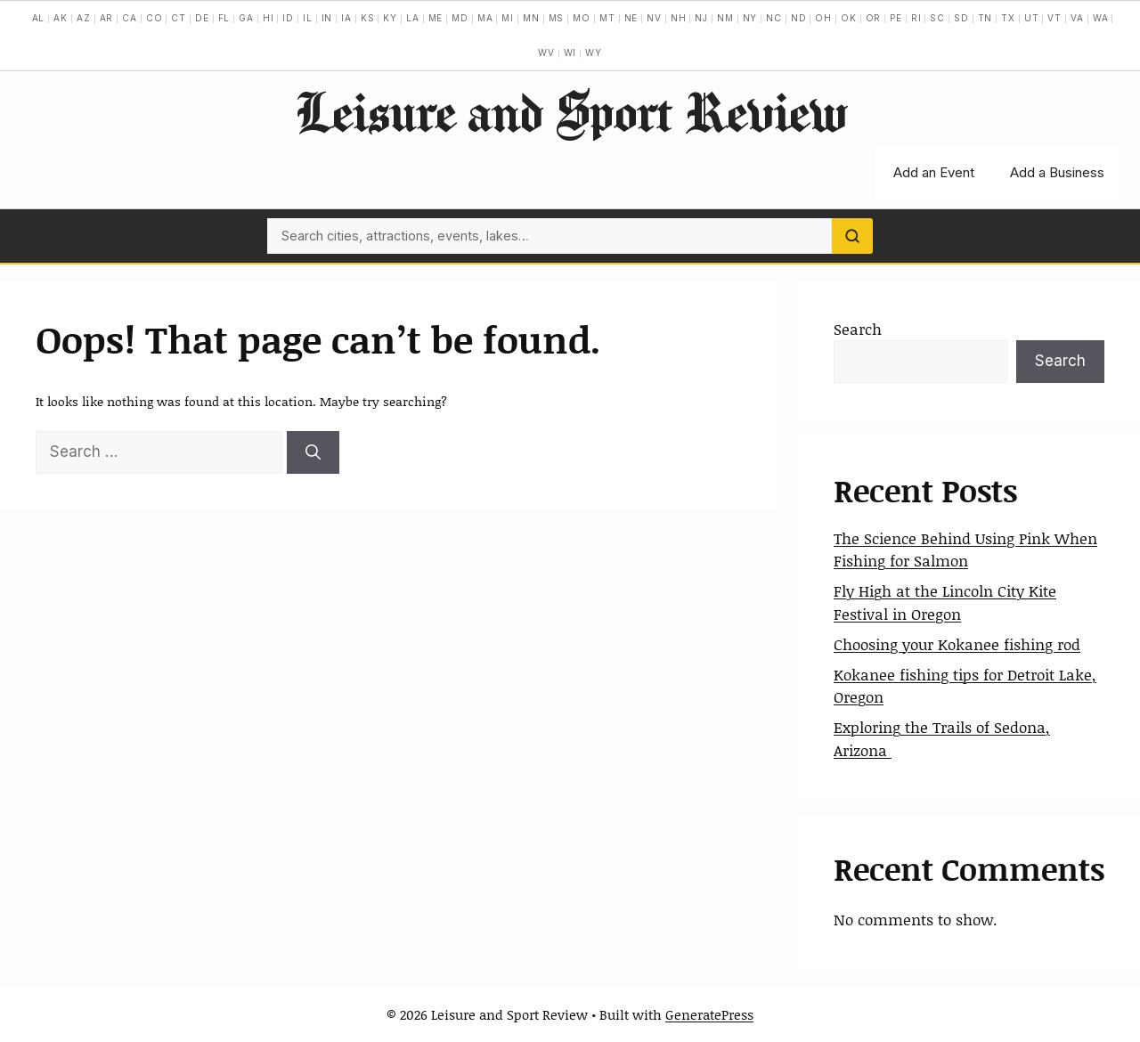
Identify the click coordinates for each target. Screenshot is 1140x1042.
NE (631, 17)
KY (390, 17)
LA (412, 17)
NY (750, 17)
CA (129, 17)
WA (1101, 17)
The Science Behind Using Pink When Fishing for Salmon (965, 549)
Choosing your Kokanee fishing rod (957, 644)
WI (570, 52)
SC (937, 17)
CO (154, 17)
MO (581, 17)
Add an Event (933, 172)
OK (849, 17)
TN (985, 17)
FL (224, 17)
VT (1054, 17)
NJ (701, 17)
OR (874, 17)
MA (485, 17)
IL (308, 17)
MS (557, 17)
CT (178, 17)
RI (916, 17)
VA (1077, 17)
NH (679, 17)
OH (823, 17)
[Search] (852, 236)
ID (288, 17)
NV (654, 17)
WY (593, 52)
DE (202, 17)
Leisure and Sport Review (570, 111)
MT (607, 17)
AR (107, 17)
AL (38, 17)
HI (268, 17)
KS (368, 17)
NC (774, 17)
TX (1008, 17)
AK (60, 17)
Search (858, 328)
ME (436, 17)
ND (799, 17)
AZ (84, 17)
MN (531, 17)
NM (725, 17)
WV (546, 52)
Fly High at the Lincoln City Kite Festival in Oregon (945, 602)
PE (896, 17)
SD (961, 17)
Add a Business (1057, 172)
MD (460, 17)
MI (507, 17)
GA (246, 17)
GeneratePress (709, 1014)
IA (346, 17)
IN (327, 17)
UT (1031, 17)
